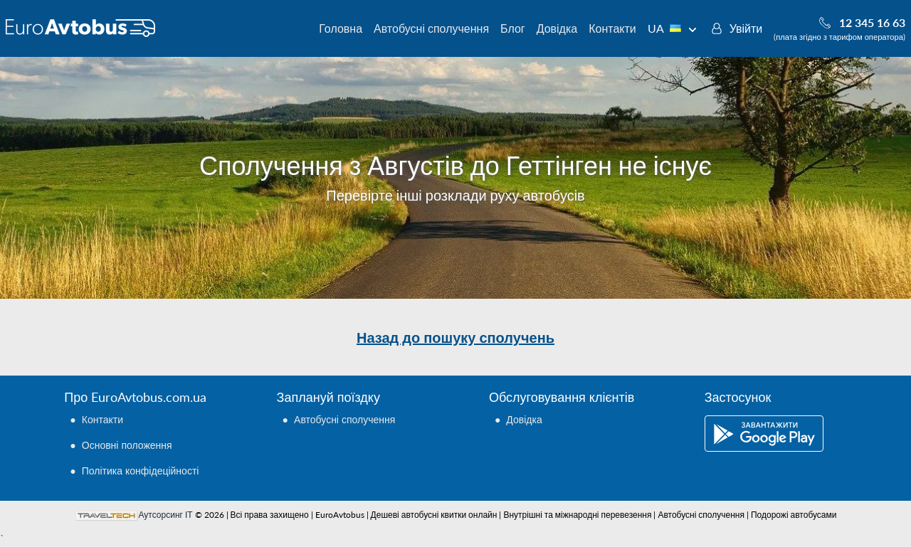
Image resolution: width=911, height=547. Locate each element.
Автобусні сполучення (431, 28)
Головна (340, 28)
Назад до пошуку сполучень (455, 337)
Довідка (557, 28)
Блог (512, 28)
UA (672, 28)
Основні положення (127, 445)
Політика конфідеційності (140, 470)
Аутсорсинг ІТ (166, 514)
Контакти (612, 28)
